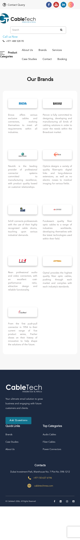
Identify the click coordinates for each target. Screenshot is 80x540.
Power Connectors (52, 449)
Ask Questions (18, 420)
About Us (27, 50)
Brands (43, 50)
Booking (62, 59)
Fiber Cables (49, 442)
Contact (47, 59)
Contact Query (14, 5)
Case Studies (29, 59)
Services (57, 50)
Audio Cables (49, 435)
